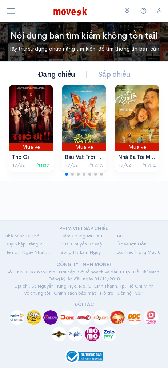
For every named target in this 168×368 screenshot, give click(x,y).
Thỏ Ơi (20, 156)
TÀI (119, 236)
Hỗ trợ (106, 293)
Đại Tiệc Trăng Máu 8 (138, 252)
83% (42, 165)
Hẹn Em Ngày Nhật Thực (28, 252)
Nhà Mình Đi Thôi (22, 236)
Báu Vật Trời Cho (86, 156)
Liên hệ (124, 293)
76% (95, 165)
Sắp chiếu (114, 74)
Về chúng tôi (37, 293)
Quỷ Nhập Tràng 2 (23, 244)
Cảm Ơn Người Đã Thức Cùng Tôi (84, 236)
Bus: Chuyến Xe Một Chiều (84, 244)
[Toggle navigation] (11, 10)
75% (148, 165)
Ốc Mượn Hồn (131, 244)
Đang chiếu (56, 74)
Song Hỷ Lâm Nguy (80, 252)
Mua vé (31, 146)
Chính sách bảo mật (75, 293)
